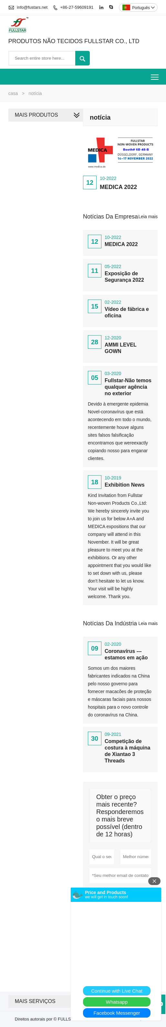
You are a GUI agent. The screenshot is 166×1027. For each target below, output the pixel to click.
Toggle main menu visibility (155, 74)
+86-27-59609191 (76, 7)
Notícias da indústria (110, 623)
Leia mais (148, 216)
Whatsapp (117, 1002)
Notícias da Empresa (110, 216)
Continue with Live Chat (116, 991)
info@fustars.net (32, 7)
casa (13, 93)
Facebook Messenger (116, 1013)
